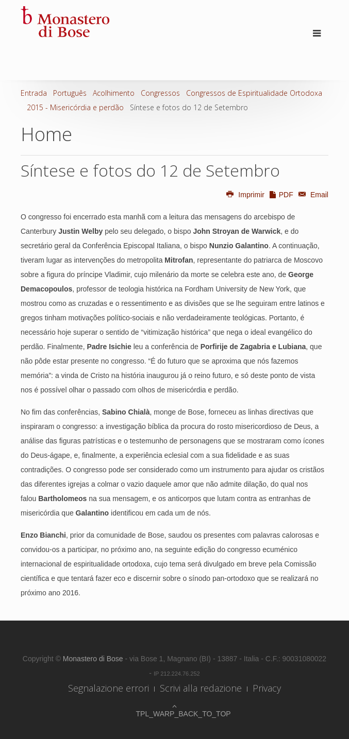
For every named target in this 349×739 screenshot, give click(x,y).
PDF (281, 195)
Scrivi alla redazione (201, 688)
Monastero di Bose (94, 659)
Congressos (160, 93)
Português (70, 93)
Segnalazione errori (108, 688)
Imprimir (245, 195)
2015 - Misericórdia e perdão (75, 107)
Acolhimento (114, 93)
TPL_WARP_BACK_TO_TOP (174, 714)
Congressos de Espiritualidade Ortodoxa (254, 93)
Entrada (34, 93)
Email (311, 195)
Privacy (267, 688)
